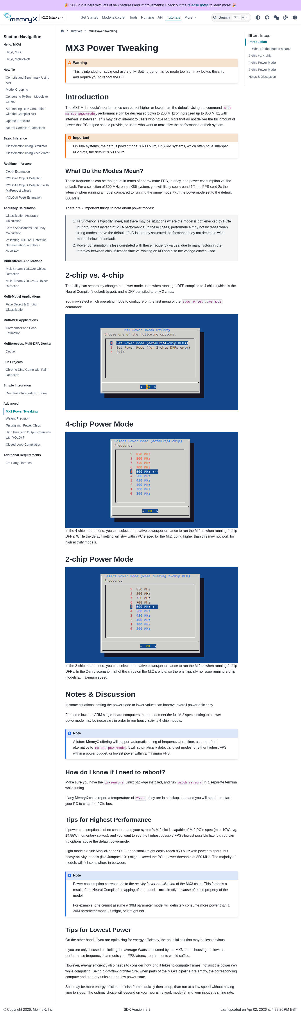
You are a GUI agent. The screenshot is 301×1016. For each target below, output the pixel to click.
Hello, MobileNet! (18, 59)
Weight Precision (17, 418)
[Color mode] (257, 17)
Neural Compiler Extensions (25, 128)
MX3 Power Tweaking (22, 411)
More (189, 17)
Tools (133, 17)
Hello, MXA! (14, 52)
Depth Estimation (18, 171)
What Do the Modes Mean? (271, 49)
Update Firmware (18, 121)
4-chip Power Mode (262, 62)
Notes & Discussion (262, 76)
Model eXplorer (114, 17)
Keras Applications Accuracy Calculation (25, 230)
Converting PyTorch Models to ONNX (27, 99)
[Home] (62, 31)
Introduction (258, 42)
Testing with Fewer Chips (23, 425)
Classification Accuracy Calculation (22, 218)
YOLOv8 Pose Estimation (23, 197)
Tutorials (173, 17)
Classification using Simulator (26, 146)
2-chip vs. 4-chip (260, 55)
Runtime (147, 17)
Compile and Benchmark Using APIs (27, 80)
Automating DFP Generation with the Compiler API (25, 111)
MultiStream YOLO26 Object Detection (26, 271)
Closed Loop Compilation (23, 444)
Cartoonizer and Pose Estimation (21, 330)
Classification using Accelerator (27, 153)
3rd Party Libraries (19, 463)
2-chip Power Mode (262, 69)
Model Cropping (17, 89)
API (160, 17)
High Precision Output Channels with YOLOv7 (28, 434)
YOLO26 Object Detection (24, 178)
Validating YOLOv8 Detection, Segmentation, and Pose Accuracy (26, 245)
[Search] (231, 17)
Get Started (90, 17)
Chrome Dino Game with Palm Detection (27, 372)
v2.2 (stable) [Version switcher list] (51, 17)
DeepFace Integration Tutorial (26, 393)
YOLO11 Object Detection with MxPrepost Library (27, 187)
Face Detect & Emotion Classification (22, 307)
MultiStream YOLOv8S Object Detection (27, 283)
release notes (198, 5)
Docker (11, 351)
